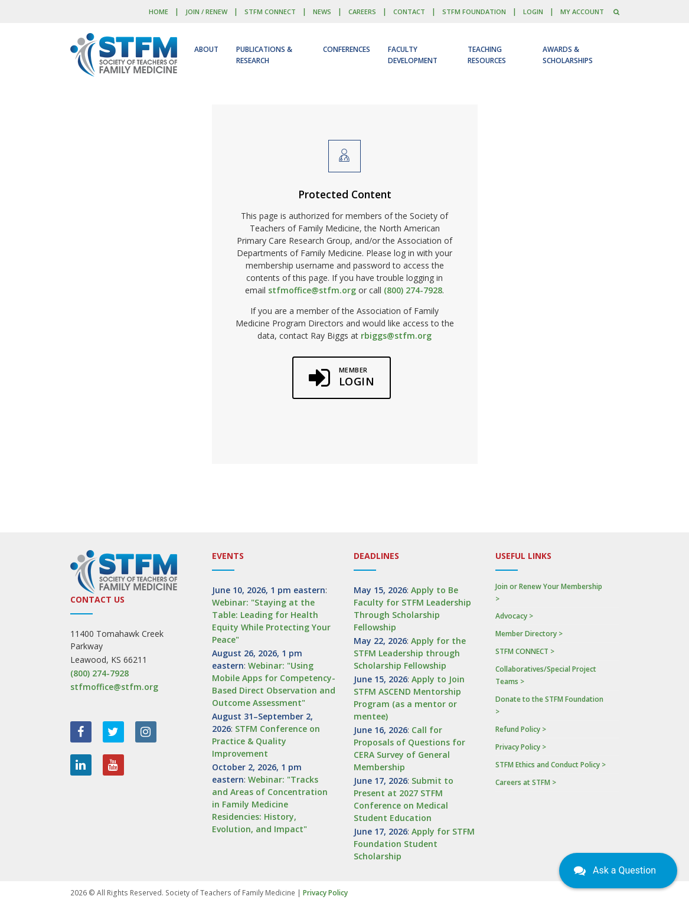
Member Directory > (529, 634)
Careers (362, 11)
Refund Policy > (520, 729)
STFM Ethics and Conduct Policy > (550, 765)
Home (158, 11)
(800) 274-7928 (413, 290)
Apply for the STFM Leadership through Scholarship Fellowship (410, 653)
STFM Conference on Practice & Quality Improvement (266, 741)
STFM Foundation (474, 11)
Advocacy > (514, 616)
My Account (582, 11)
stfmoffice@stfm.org (312, 290)
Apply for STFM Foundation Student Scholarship (414, 844)
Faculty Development (412, 55)
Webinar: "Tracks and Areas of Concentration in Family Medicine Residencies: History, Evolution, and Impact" (270, 804)
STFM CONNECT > (524, 651)
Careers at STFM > (525, 782)
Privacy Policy (325, 893)
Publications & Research (264, 55)
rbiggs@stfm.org (396, 335)
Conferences (346, 49)
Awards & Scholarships (568, 55)
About (206, 49)
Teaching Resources (487, 55)
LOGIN (533, 11)
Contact (409, 11)
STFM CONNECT (270, 11)
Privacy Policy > (520, 747)
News (322, 11)
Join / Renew (206, 11)
